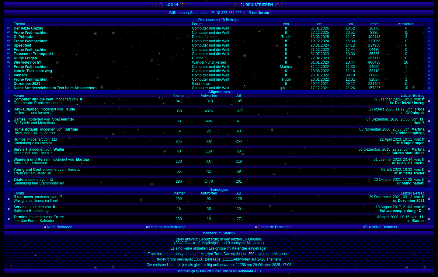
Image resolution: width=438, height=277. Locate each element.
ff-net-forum (259, 13)
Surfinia (71, 129)
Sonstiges (219, 190)
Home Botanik (25, 129)
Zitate (18, 179)
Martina (418, 129)
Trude (70, 109)
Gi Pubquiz (415, 113)
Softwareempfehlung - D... (402, 211)
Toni (217, 254)
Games (19, 119)
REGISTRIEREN (259, 5)
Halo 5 (419, 123)
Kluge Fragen (413, 143)
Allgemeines (219, 92)
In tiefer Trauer (411, 173)
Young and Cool (27, 169)
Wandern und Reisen (31, 159)
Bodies (418, 221)
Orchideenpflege (410, 133)
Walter (59, 149)
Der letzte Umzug (409, 103)
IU (51, 179)
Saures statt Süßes (408, 153)
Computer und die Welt (33, 99)
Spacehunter (63, 119)
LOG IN (171, 5)
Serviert (20, 149)
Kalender (240, 248)
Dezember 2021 (411, 200)
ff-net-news (23, 197)
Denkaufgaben (26, 109)
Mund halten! (413, 183)
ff (81, 99)
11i (422, 119)
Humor (19, 139)
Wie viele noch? (411, 163)
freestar (74, 169)
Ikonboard (245, 271)
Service (19, 207)
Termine (20, 217)
